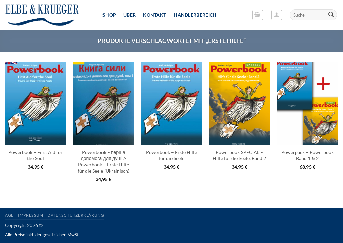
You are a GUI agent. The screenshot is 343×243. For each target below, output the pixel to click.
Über (129, 15)
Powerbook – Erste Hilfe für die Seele (171, 155)
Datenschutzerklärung (75, 215)
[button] (257, 15)
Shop (109, 15)
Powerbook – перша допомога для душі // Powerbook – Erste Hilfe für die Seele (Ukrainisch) (103, 161)
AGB (9, 215)
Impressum (30, 215)
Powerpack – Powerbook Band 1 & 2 (307, 155)
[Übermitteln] (331, 15)
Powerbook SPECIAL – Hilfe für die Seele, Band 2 (239, 155)
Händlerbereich (195, 15)
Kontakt (154, 15)
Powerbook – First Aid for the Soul (35, 155)
